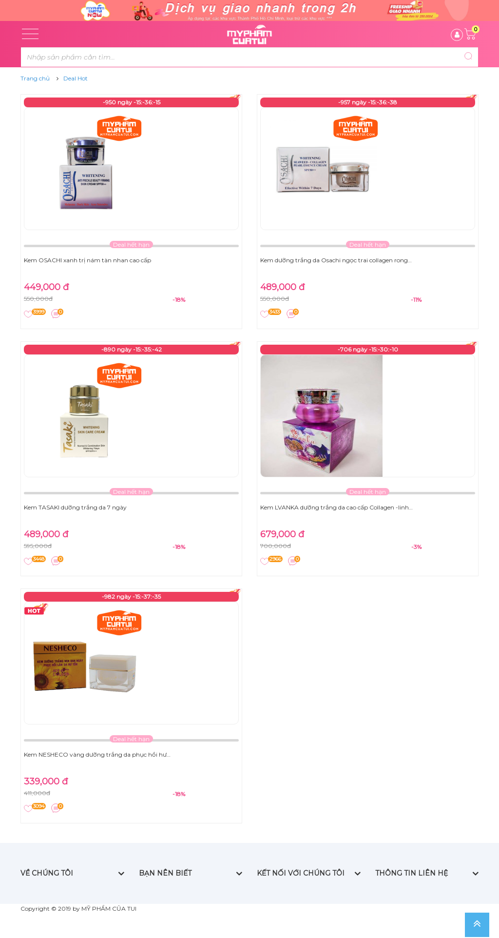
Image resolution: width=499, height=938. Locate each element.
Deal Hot (75, 78)
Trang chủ (35, 78)
